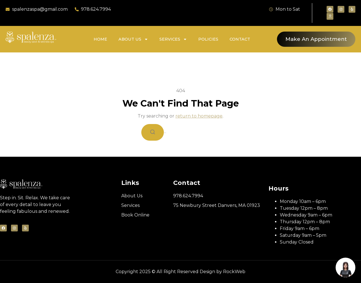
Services (173, 39)
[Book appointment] (345, 267)
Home (100, 39)
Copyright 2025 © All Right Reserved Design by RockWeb (180, 271)
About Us (133, 39)
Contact (240, 39)
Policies (208, 39)
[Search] (152, 132)
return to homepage (199, 116)
